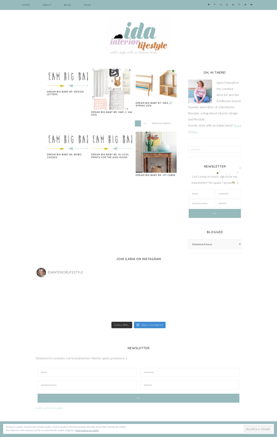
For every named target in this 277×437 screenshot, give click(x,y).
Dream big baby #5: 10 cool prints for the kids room (110, 156)
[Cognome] (228, 193)
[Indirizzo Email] (87, 385)
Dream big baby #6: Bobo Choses (64, 156)
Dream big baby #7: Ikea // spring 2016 (154, 104)
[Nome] (201, 193)
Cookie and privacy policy (49, 408)
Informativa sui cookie (87, 430)
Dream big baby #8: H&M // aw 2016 (111, 113)
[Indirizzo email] (201, 203)
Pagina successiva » (162, 123)
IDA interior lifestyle (138, 36)
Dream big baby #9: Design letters (65, 93)
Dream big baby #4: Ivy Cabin (155, 175)
